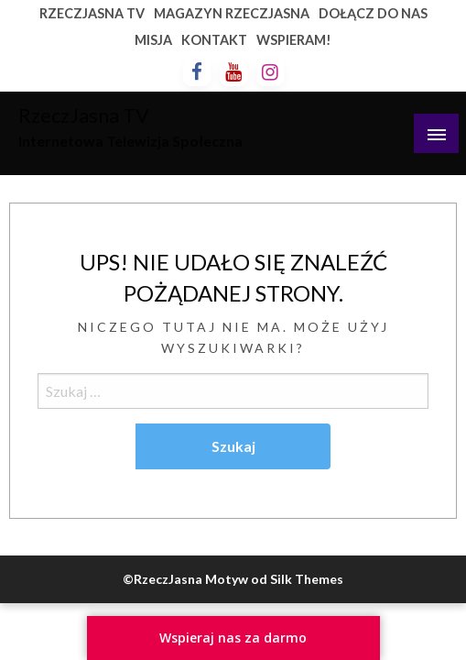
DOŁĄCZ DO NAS (373, 13)
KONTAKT (214, 40)
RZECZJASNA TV (92, 13)
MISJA (153, 40)
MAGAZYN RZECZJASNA (231, 13)
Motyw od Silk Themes (274, 579)
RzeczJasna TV (83, 115)
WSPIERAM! (293, 40)
